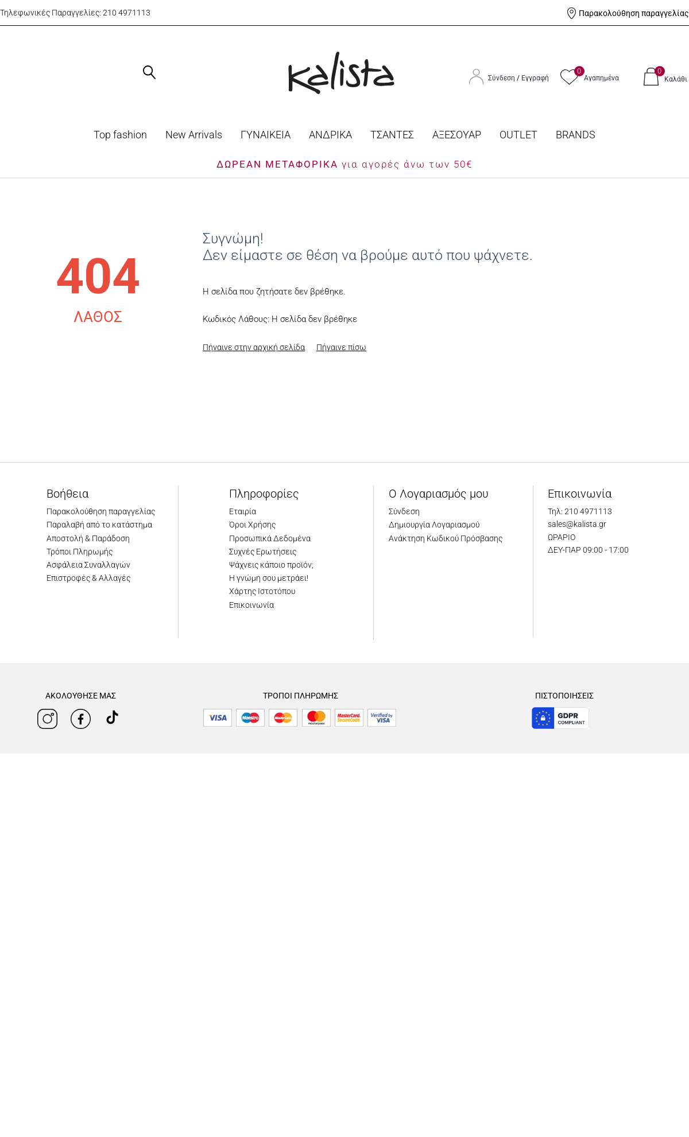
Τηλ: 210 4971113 (580, 511)
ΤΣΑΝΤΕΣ (392, 135)
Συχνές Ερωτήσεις (262, 551)
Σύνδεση (502, 78)
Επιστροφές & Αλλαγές (88, 578)
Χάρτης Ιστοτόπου (262, 591)
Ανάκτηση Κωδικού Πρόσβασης (445, 538)
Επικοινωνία (251, 605)
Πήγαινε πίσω (341, 347)
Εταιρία (242, 511)
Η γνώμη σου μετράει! (268, 578)
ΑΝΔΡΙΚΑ (330, 135)
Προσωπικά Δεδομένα (270, 538)
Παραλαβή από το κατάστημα (99, 524)
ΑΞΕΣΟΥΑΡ (456, 135)
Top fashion (120, 135)
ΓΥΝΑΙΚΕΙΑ (266, 135)
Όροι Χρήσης (252, 524)
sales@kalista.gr (577, 524)
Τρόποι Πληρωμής (80, 551)
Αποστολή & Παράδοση (88, 538)
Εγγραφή (535, 78)
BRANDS (575, 135)
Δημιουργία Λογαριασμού (434, 524)
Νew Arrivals (193, 135)
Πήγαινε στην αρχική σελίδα (254, 347)
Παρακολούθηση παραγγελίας (634, 13)
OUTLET (518, 135)
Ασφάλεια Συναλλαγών (88, 564)
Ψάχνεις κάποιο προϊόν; (271, 564)
